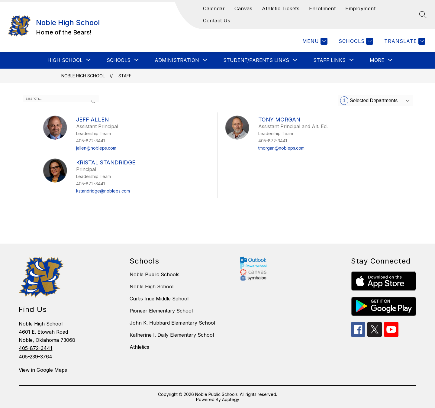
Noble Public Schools (154, 274)
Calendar (214, 8)
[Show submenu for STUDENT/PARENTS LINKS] (256, 60)
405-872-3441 (35, 348)
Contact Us (216, 21)
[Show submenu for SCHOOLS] (118, 60)
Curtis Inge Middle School (159, 299)
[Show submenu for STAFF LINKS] (329, 60)
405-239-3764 (35, 357)
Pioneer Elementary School (161, 311)
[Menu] (314, 41)
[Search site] (423, 14)
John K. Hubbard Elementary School (172, 323)
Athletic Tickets (280, 8)
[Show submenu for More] (377, 60)
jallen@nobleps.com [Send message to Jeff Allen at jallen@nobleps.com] (96, 148)
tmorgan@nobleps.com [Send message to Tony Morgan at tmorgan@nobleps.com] (281, 148)
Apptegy (230, 399)
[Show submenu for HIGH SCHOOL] (64, 60)
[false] (61, 98)
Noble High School (83, 75)
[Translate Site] (404, 41)
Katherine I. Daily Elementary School (172, 335)
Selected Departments (369, 100)
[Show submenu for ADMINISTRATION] (177, 60)
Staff (124, 75)
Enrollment (322, 8)
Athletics (139, 347)
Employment (360, 8)
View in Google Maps (43, 370)
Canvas (243, 8)
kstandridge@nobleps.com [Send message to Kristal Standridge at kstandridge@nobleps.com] (103, 190)
